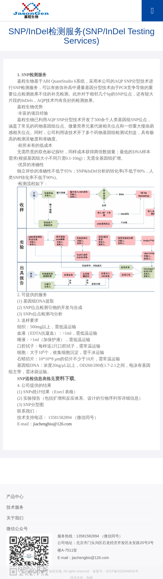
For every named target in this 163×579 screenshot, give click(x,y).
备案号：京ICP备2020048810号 (115, 575)
